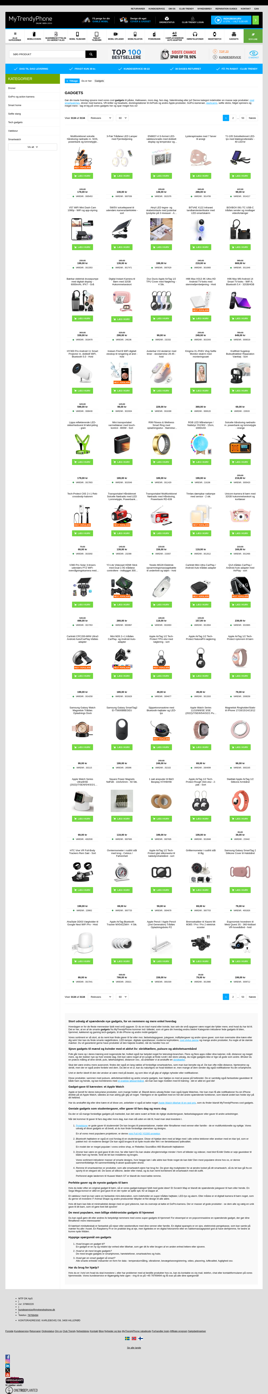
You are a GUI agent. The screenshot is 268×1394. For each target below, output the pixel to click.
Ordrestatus (48, 1331)
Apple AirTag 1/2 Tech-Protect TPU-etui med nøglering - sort (161, 639)
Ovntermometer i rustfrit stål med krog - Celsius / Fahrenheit (122, 853)
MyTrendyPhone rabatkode (136, 1331)
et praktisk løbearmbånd (131, 1080)
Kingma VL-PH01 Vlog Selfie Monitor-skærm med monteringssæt (200, 354)
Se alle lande (134, 1347)
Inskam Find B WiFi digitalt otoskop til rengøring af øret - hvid (122, 354)
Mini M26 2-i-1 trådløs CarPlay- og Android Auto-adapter (122, 639)
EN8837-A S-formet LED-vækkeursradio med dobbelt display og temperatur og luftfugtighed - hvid (161, 139)
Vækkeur (13, 130)
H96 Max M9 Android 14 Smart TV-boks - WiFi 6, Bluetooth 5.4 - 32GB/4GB (240, 281)
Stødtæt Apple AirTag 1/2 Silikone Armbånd (240, 780)
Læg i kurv (202, 176)
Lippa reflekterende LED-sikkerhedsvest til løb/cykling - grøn (82, 425)
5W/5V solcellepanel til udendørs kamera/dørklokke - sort (122, 210)
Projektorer (82, 1125)
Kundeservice (157, 9)
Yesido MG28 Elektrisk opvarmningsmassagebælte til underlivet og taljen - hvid (161, 568)
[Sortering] (100, 118)
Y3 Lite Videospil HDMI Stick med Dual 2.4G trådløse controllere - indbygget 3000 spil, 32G (122, 568)
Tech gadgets (15, 122)
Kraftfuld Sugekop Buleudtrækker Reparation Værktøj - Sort (240, 354)
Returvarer (138, 9)
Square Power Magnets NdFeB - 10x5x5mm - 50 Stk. (122, 780)
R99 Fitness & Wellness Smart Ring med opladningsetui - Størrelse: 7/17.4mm (161, 425)
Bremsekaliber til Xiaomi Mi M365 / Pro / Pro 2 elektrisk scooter (200, 924)
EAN (256, 9)
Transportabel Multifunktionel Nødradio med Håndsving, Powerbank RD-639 (161, 496)
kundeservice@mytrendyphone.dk (36, 1309)
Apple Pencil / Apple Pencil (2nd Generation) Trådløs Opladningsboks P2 (161, 924)
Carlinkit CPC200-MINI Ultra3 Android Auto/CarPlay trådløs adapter (82, 639)
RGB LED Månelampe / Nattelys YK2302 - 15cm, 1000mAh (200, 425)
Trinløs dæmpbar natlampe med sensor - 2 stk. (200, 495)
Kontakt (246, 9)
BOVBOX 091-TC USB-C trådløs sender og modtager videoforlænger (240, 210)
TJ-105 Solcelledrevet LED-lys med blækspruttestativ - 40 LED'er (240, 139)
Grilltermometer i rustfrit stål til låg (201, 852)
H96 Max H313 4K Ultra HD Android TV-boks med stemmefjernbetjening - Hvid (201, 281)
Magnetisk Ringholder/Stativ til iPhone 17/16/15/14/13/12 (240, 709)
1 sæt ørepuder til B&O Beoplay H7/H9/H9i (161, 780)
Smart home (14, 105)
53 (243, 118)
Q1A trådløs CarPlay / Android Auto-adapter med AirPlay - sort (240, 568)
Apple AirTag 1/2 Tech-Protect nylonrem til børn (240, 637)
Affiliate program (178, 1331)
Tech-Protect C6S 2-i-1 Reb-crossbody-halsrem (82, 495)
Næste (252, 118)
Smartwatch (14, 139)
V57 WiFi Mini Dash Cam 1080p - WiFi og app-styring (82, 209)
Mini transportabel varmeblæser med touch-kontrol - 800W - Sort (122, 425)
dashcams (211, 103)
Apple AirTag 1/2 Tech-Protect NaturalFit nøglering (201, 637)
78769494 (33, 1315)
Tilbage (73, 80)
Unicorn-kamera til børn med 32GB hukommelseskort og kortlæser (240, 496)
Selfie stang (14, 113)
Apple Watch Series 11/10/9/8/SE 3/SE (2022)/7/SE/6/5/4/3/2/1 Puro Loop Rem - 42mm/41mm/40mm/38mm (200, 710)
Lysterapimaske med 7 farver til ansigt (200, 137)
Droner (12, 88)
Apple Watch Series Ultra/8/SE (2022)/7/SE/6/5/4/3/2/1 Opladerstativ (82, 782)
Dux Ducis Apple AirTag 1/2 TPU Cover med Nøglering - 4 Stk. (161, 281)
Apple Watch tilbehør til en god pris (177, 1102)
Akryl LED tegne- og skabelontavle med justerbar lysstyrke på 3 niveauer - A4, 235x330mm (161, 210)
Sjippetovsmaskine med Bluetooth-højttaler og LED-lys (161, 710)
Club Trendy (186, 9)
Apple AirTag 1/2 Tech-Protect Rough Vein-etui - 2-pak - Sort (201, 782)
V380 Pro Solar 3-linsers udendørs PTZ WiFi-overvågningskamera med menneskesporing (83, 568)
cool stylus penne (189, 1040)
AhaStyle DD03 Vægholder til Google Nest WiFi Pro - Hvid (82, 923)
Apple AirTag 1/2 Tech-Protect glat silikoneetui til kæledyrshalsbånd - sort (161, 853)
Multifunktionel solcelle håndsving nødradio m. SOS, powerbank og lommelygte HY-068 (82, 139)
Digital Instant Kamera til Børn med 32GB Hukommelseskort (122, 281)
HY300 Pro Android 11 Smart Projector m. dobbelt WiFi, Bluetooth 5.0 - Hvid (82, 354)
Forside (9, 1331)
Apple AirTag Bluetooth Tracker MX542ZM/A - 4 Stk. (122, 923)
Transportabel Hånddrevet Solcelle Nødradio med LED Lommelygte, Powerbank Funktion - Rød (122, 496)
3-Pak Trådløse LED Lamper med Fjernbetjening (122, 137)
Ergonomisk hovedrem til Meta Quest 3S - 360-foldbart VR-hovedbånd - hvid (240, 924)
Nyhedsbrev (204, 9)
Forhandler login (160, 1331)
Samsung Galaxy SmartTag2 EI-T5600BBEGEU (121, 709)
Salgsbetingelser (197, 1331)
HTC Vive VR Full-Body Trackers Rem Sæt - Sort (82, 852)
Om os (172, 9)
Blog (101, 1331)
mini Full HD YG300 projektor (144, 1133)
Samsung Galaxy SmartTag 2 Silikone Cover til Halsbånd (240, 852)
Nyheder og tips (112, 1331)
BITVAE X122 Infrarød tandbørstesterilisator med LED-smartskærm (201, 210)
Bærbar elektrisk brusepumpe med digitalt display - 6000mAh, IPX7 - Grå (82, 281)
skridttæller (179, 1059)
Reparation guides (226, 9)
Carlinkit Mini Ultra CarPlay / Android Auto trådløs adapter (200, 566)
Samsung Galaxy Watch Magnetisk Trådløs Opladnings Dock (82, 710)
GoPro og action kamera (21, 96)
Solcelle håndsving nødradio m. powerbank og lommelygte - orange (240, 425)
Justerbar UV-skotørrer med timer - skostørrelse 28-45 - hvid (161, 354)
